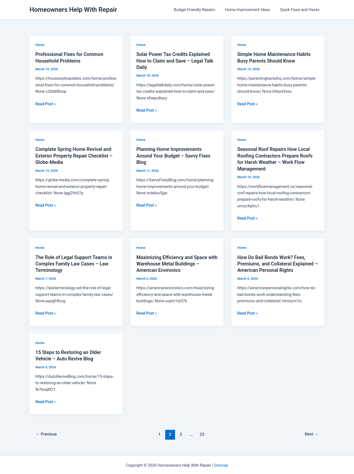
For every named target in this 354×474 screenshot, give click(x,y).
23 (202, 433)
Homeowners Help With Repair (73, 9)
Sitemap (221, 464)
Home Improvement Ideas (250, 9)
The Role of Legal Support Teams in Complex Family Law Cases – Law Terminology (74, 263)
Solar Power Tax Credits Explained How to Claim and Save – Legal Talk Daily (175, 60)
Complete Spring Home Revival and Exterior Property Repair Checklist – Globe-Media (74, 155)
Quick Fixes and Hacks (301, 9)
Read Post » (45, 104)
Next (311, 433)
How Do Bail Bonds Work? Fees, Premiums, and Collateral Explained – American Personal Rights (276, 263)
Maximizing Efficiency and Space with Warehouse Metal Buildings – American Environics (173, 263)
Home (40, 45)
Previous (47, 433)
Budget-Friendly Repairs (199, 9)
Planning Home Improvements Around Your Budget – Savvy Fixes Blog (174, 155)
